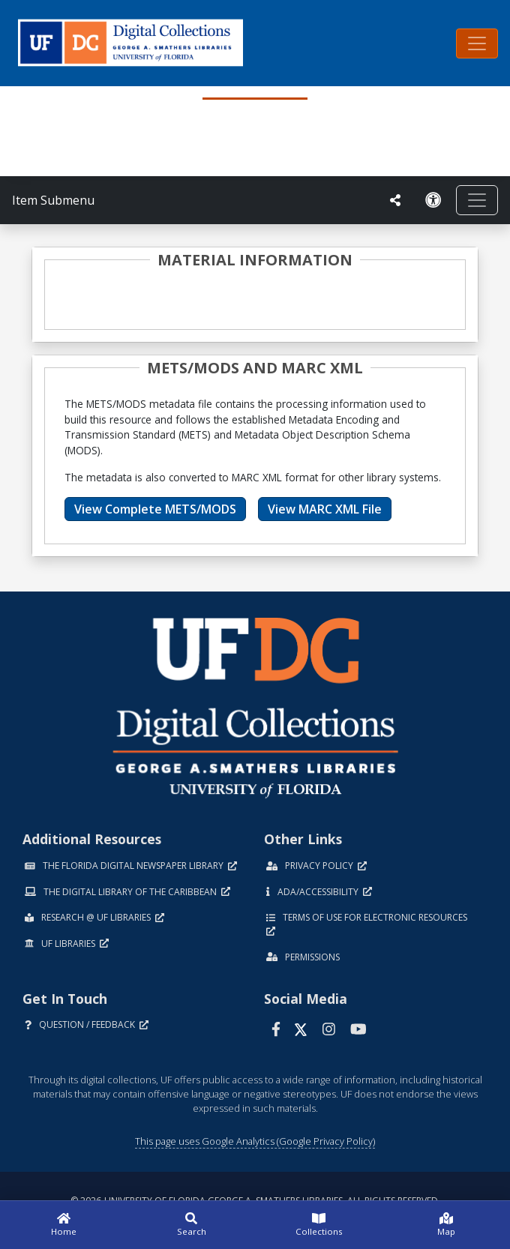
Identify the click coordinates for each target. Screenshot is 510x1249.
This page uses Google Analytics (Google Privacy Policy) (255, 1141)
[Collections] (318, 1225)
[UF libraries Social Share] (395, 200)
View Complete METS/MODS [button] (155, 509)
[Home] (64, 1225)
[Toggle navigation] (477, 43)
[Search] (191, 1225)
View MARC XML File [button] (325, 509)
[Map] (446, 1225)
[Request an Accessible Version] (433, 200)
